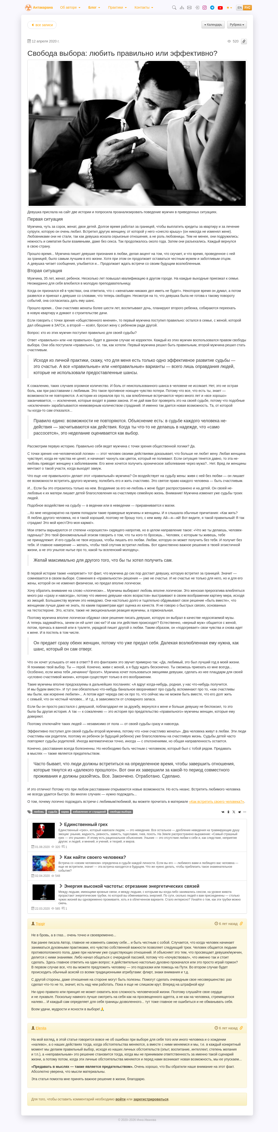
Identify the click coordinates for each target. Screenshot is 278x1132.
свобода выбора (120, 811)
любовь (39, 811)
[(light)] (229, 7)
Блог (94, 7)
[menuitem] (70, 7)
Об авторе (70, 7)
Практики (117, 7)
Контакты (144, 7)
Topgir (40, 924)
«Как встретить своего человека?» (216, 802)
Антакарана (43, 7)
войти (120, 1099)
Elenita (41, 1028)
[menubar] (106, 7)
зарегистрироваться (150, 1099)
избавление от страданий (89, 811)
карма (65, 811)
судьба (52, 811)
